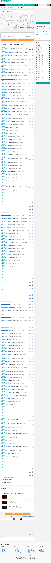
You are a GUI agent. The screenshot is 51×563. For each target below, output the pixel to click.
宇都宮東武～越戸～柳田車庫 (6, 183)
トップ (1, 7)
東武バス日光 (38, 47)
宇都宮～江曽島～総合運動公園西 (7, 79)
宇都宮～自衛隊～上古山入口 (6, 98)
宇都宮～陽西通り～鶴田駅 (6, 148)
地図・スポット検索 (5, 551)
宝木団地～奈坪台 (4, 260)
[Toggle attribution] (33, 27)
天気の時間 (42, 549)
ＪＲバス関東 (38, 51)
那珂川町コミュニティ (40, 77)
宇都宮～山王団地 (4, 95)
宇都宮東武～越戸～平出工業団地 (7, 180)
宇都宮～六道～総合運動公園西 (6, 158)
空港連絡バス (13, 5)
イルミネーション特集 (31, 551)
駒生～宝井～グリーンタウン (6, 242)
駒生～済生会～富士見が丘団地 (6, 218)
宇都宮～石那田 (4, 130)
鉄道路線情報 (17, 549)
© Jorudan (30, 27)
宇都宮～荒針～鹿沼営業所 (6, 83)
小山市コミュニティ (39, 55)
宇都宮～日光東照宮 (4, 142)
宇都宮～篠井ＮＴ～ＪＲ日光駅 (6, 105)
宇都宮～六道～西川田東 (5, 154)
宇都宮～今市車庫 (4, 86)
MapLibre (23, 27)
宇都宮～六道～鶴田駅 (5, 162)
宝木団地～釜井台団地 (5, 257)
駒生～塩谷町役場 (4, 404)
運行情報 (3, 550)
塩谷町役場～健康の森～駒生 (6, 190)
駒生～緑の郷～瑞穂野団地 (6, 248)
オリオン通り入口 (7, 482)
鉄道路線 (29, 5)
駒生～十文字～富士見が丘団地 (6, 221)
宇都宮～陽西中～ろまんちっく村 (7, 354)
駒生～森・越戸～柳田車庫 (6, 224)
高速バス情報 (17, 551)
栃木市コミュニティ (39, 57)
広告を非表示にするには (30, 534)
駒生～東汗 (3, 236)
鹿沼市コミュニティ (39, 63)
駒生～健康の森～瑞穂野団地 (6, 215)
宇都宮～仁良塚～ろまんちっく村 (7, 114)
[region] (17, 21)
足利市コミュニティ (39, 61)
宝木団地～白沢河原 (4, 266)
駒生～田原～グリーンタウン (6, 230)
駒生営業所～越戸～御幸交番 (6, 456)
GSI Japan (27, 27)
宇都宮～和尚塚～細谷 (5, 165)
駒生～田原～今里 (4, 233)
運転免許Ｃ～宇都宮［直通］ (6, 186)
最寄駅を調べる (9, 39)
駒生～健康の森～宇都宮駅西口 (6, 410)
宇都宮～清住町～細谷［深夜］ (6, 121)
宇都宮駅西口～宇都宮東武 (6, 171)
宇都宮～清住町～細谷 (5, 118)
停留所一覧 (17, 7)
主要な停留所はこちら (40, 36)
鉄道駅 (24, 5)
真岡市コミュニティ (39, 65)
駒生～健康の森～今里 (5, 212)
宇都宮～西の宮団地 (4, 124)
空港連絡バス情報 (18, 552)
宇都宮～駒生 (3, 69)
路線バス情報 (6, 7)
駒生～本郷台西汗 (4, 245)
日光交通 (37, 49)
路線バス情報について (43, 82)
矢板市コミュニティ (39, 69)
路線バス (3, 5)
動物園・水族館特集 (30, 550)
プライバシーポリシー (31, 557)
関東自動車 (12, 7)
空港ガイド (19, 5)
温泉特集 (29, 555)
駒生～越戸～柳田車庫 (5, 401)
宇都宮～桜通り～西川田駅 (6, 89)
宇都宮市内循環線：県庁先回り (6, 174)
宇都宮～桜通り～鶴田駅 (5, 92)
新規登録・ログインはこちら (43, 22)
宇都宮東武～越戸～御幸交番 (6, 177)
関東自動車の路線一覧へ (40, 38)
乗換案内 (2, 546)
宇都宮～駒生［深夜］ (5, 72)
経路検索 (3, 549)
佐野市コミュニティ (39, 59)
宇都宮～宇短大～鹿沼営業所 (6, 59)
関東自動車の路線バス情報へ (6, 537)
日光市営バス (38, 53)
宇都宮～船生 (3, 133)
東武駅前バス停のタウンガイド (17, 513)
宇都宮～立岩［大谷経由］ (6, 151)
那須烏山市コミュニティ (40, 67)
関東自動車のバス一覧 (26, 39)
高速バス (8, 5)
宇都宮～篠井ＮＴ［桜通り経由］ (7, 101)
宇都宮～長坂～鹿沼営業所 (6, 136)
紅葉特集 (29, 552)
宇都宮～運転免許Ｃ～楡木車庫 (6, 62)
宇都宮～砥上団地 (4, 139)
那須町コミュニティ (39, 79)
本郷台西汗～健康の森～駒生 (6, 269)
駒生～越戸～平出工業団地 (6, 196)
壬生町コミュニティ (39, 75)
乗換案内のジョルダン (22, 557)
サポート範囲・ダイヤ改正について (28, 516)
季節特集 (27, 546)
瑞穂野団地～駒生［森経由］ (6, 254)
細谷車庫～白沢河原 (4, 251)
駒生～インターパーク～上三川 (6, 193)
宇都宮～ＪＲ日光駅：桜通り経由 (7, 52)
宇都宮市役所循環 (4, 380)
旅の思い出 (42, 551)
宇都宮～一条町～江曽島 (5, 55)
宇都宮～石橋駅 (4, 127)
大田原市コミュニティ (40, 71)
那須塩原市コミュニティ (40, 73)
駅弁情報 (41, 550)
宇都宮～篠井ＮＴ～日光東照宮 (6, 111)
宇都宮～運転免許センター (6, 65)
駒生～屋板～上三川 (4, 407)
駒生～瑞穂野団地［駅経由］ (6, 227)
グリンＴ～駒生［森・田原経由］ (7, 48)
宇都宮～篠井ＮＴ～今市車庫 (6, 108)
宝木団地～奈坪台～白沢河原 (6, 263)
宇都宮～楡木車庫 (4, 168)
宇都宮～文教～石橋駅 (5, 145)
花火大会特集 (29, 549)
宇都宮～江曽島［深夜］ (5, 75)
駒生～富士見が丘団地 (5, 239)
